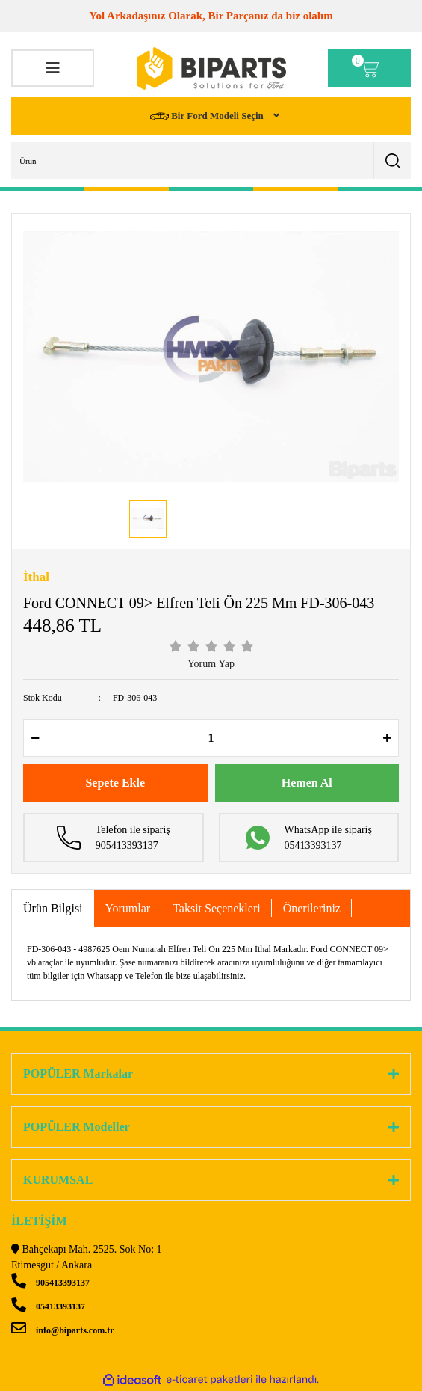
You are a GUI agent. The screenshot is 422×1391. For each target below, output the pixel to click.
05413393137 (48, 1306)
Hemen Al (307, 782)
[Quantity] (211, 738)
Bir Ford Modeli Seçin (208, 116)
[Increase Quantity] (387, 738)
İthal (36, 577)
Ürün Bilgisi (53, 908)
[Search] (211, 160)
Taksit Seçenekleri (217, 908)
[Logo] (211, 68)
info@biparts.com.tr (62, 1330)
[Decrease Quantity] (35, 738)
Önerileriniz (312, 908)
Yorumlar (128, 908)
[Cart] (369, 68)
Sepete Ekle (115, 782)
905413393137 (50, 1282)
